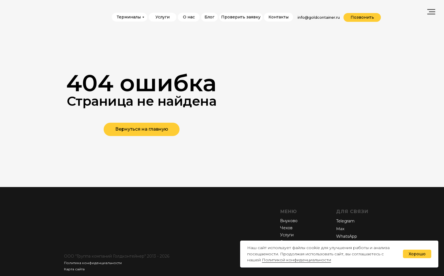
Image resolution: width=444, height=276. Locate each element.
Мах (340, 229)
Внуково (289, 220)
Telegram (345, 221)
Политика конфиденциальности (93, 263)
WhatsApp (346, 236)
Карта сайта (74, 269)
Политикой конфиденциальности (296, 259)
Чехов (286, 227)
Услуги (287, 234)
